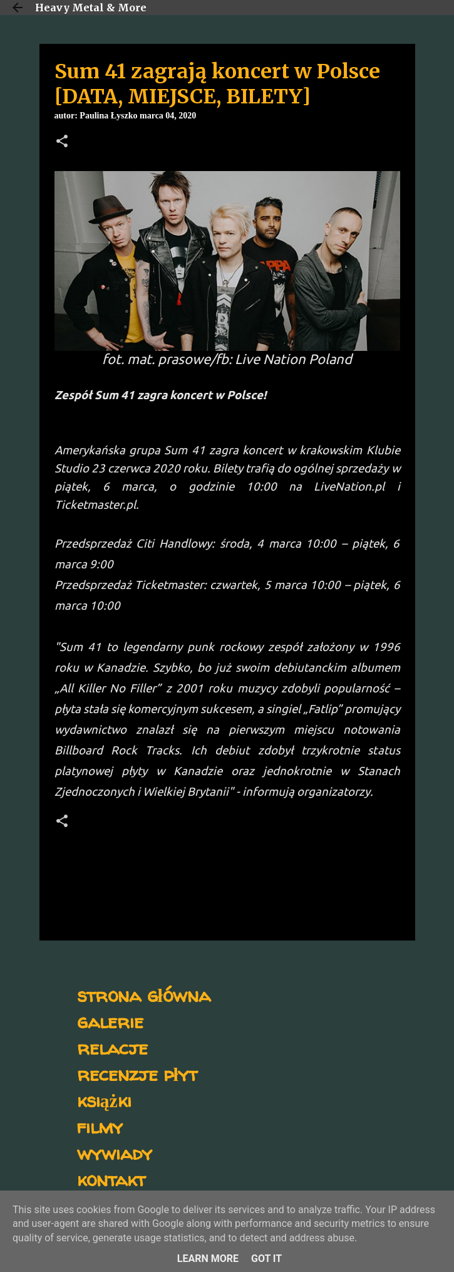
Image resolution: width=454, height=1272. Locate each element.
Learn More (208, 1258)
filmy (100, 1126)
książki (104, 1100)
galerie (110, 1021)
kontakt (111, 1179)
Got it (266, 1258)
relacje (112, 1047)
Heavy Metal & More (91, 7)
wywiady (114, 1152)
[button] (62, 142)
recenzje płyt (137, 1074)
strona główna (143, 995)
